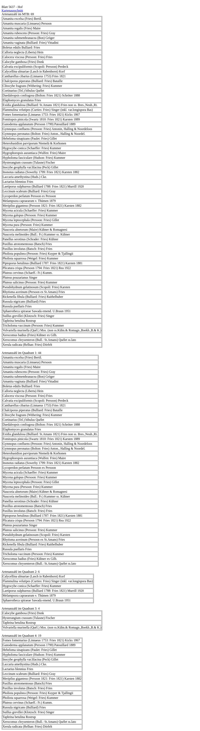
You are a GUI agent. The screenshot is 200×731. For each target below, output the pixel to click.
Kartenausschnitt (12, 10)
